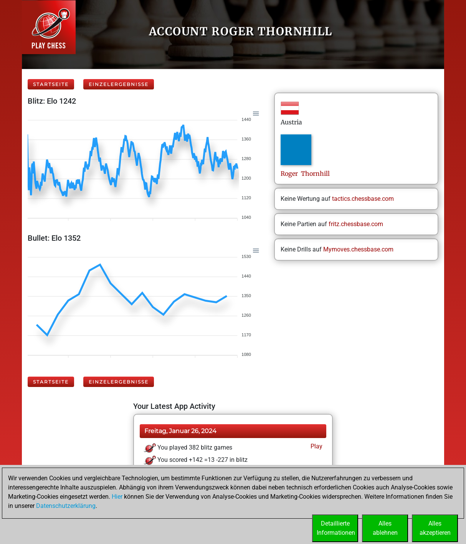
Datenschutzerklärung (66, 505)
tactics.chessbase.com (363, 198)
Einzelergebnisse (119, 84)
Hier (117, 496)
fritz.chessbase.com (356, 224)
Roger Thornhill (305, 173)
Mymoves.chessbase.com (358, 249)
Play (315, 446)
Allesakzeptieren (435, 528)
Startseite (51, 84)
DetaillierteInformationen (336, 528)
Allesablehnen (385, 528)
